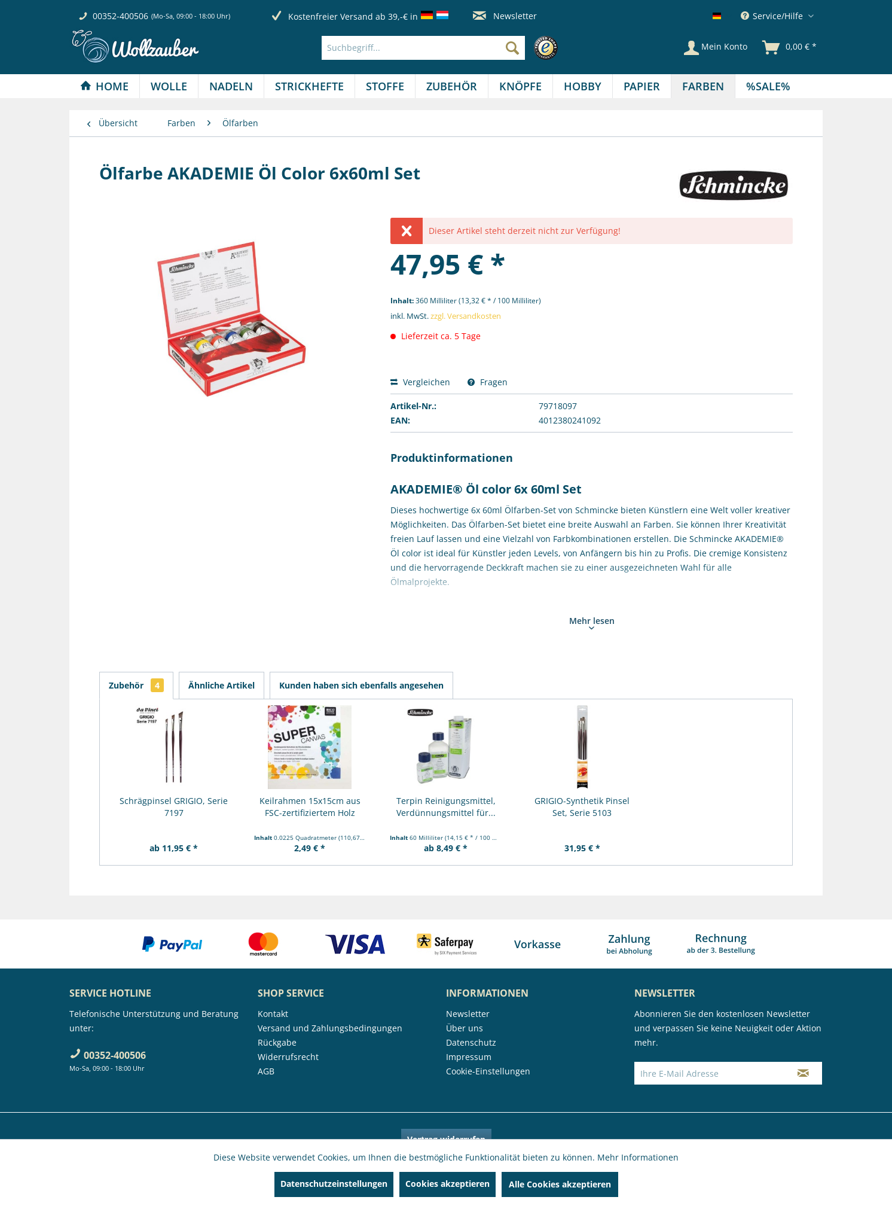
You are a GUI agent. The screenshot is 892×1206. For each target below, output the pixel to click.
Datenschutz (471, 1042)
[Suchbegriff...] (423, 48)
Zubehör (136, 685)
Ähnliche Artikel (221, 685)
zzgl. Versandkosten (465, 315)
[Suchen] (512, 48)
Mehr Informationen (638, 1157)
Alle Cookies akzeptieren (560, 1184)
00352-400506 (120, 16)
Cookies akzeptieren (447, 1183)
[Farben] (703, 86)
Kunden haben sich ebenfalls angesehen (361, 685)
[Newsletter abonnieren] (803, 1073)
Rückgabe (277, 1042)
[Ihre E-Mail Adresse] (709, 1073)
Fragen (488, 382)
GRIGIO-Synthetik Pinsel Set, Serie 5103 (582, 806)
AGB (266, 1071)
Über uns (464, 1028)
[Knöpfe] (520, 86)
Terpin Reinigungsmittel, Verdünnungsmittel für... (446, 806)
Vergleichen (420, 382)
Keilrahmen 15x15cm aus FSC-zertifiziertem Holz (310, 806)
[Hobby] (582, 86)
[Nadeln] (231, 86)
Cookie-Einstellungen (488, 1071)
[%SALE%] (768, 86)
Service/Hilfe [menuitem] (773, 16)
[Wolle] (169, 86)
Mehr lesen (592, 622)
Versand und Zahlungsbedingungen (330, 1028)
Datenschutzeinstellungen (333, 1183)
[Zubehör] (452, 86)
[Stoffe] (385, 86)
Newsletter (505, 16)
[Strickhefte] (309, 86)
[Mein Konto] (715, 47)
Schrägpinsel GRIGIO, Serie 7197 (174, 806)
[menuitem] (443, 48)
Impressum (468, 1056)
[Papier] (642, 86)
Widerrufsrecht (288, 1056)
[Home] (104, 86)
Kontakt (273, 1013)
